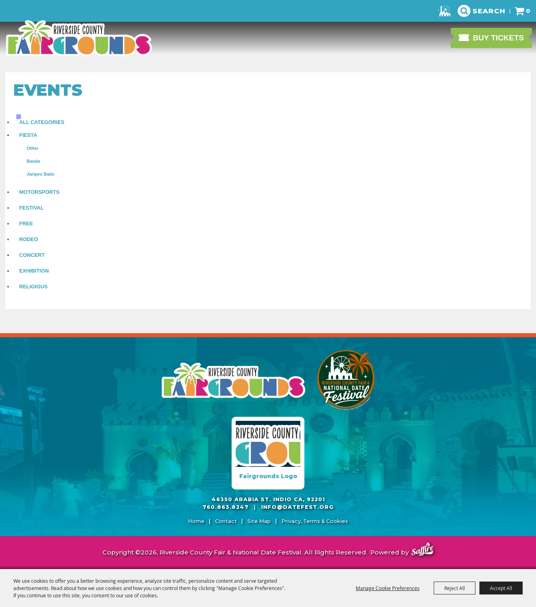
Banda (33, 161)
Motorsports (39, 192)
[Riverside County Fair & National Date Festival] (79, 38)
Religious (33, 287)
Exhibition (34, 271)
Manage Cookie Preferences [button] (388, 588)
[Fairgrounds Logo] (268, 453)
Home (196, 521)
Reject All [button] (454, 588)
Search (489, 11)
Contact (226, 521)
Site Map (259, 521)
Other (32, 148)
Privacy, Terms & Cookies (314, 521)
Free (26, 224)
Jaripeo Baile (40, 174)
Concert (31, 255)
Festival (31, 208)
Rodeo (28, 239)
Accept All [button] (501, 588)
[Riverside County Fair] (346, 380)
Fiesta (28, 135)
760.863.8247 (226, 507)
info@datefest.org (297, 507)
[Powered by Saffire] (422, 550)
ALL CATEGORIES (41, 122)
